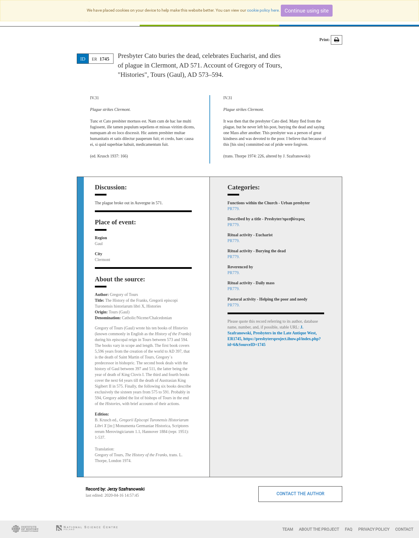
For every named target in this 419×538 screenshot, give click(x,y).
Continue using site (307, 11)
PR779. (234, 209)
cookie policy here (263, 10)
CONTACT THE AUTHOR (300, 493)
